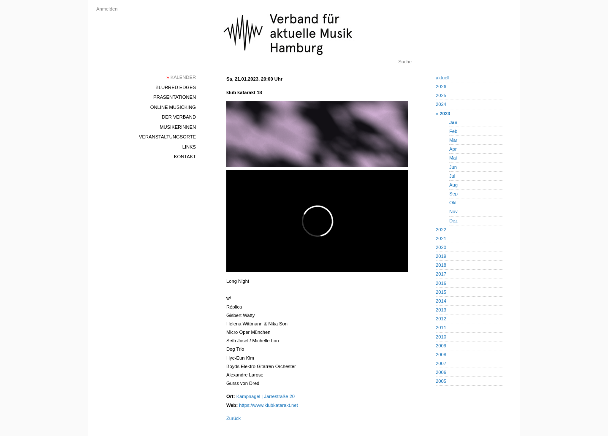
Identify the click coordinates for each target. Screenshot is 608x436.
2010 (441, 336)
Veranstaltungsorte (167, 136)
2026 (441, 86)
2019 (441, 256)
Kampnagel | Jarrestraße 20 (265, 396)
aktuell (442, 77)
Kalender (181, 77)
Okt (452, 202)
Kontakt (185, 156)
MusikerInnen (178, 127)
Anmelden (106, 8)
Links (189, 146)
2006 (441, 372)
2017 (441, 273)
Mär (453, 140)
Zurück (233, 418)
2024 (441, 104)
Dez (453, 220)
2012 (441, 318)
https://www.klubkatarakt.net (268, 405)
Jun (453, 167)
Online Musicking (173, 107)
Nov (453, 211)
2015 (441, 292)
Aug (453, 184)
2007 (441, 363)
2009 (441, 345)
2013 (441, 309)
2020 (441, 247)
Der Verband (179, 116)
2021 (441, 238)
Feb (453, 131)
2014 (441, 300)
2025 (441, 95)
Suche (405, 61)
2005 (441, 381)
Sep (453, 193)
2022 (441, 229)
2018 (441, 265)
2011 (441, 327)
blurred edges (175, 87)
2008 (441, 354)
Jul (452, 176)
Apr (452, 149)
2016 (441, 283)
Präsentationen (174, 97)
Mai (453, 157)
